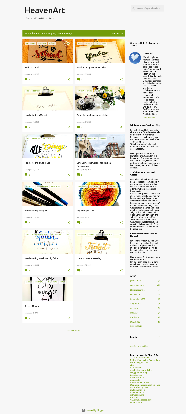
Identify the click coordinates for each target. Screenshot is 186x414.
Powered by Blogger (93, 410)
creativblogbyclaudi (139, 362)
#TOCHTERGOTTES (139, 357)
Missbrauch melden (139, 346)
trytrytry (134, 397)
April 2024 (135, 317)
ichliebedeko (136, 375)
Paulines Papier (137, 392)
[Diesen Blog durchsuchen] (150, 8)
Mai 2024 (134, 313)
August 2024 (136, 303)
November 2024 (137, 290)
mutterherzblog (137, 390)
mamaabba (135, 380)
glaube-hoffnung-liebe (141, 370)
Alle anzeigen (117, 34)
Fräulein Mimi (136, 367)
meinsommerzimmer (140, 382)
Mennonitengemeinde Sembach (145, 385)
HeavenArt (45, 10)
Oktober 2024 (136, 294)
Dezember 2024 (137, 285)
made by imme (137, 377)
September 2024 (137, 299)
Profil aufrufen (149, 118)
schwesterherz (137, 395)
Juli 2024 (134, 308)
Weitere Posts (74, 331)
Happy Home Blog (138, 372)
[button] (69, 79)
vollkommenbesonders (141, 400)
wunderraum (136, 402)
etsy (132, 365)
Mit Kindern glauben (139, 387)
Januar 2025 (135, 281)
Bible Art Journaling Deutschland (145, 360)
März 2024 (135, 322)
